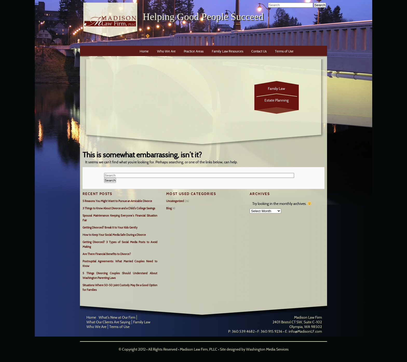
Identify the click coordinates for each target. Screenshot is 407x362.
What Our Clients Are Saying (108, 322)
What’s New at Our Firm (117, 317)
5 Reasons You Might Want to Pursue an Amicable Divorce (117, 201)
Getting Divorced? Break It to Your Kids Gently (110, 227)
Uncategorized (175, 201)
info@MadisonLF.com (305, 331)
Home (144, 51)
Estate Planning (276, 100)
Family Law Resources (227, 51)
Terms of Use (284, 51)
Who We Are (166, 51)
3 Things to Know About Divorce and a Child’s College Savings (119, 208)
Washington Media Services (267, 349)
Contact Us (259, 51)
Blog (169, 208)
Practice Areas (194, 51)
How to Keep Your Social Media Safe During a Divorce (114, 235)
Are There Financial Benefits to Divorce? (107, 254)
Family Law (276, 88)
